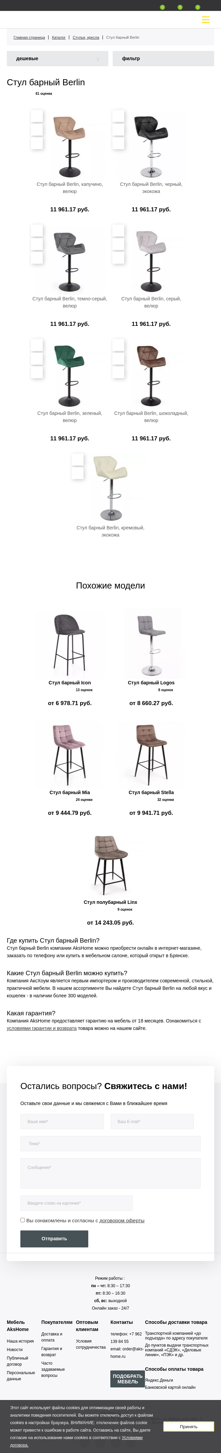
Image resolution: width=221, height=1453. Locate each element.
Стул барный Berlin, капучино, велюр (70, 187)
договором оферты (122, 1220)
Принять (189, 1426)
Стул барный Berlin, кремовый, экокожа (110, 531)
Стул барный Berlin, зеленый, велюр (69, 416)
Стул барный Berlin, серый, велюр (151, 302)
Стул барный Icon (70, 682)
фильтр (131, 58)
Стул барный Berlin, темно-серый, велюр (70, 302)
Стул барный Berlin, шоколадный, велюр (151, 416)
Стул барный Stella (151, 792)
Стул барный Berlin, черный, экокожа (151, 187)
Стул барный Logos (151, 682)
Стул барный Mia (70, 792)
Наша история (20, 1341)
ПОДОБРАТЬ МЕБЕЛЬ (128, 1378)
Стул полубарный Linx (110, 902)
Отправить (54, 1238)
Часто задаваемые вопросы (53, 1369)
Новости (14, 1349)
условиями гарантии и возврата (42, 1028)
